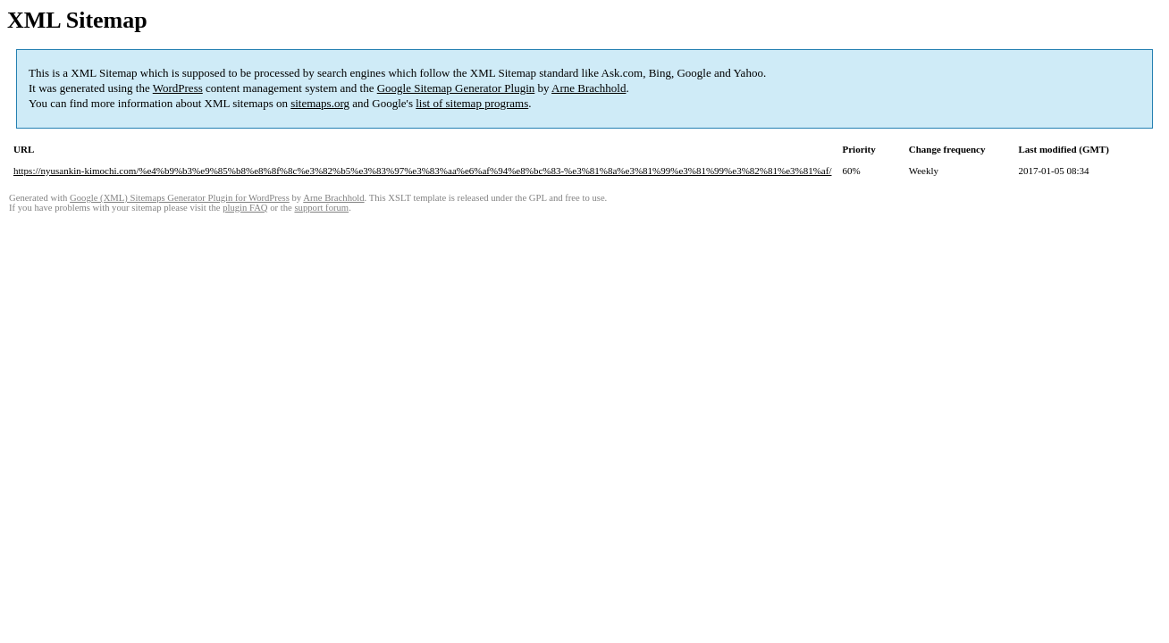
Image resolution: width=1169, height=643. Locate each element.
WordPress (178, 88)
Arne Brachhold (588, 88)
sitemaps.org (319, 103)
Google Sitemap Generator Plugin (456, 88)
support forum (321, 208)
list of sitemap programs (472, 103)
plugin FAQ (245, 208)
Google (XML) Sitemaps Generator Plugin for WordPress (180, 198)
